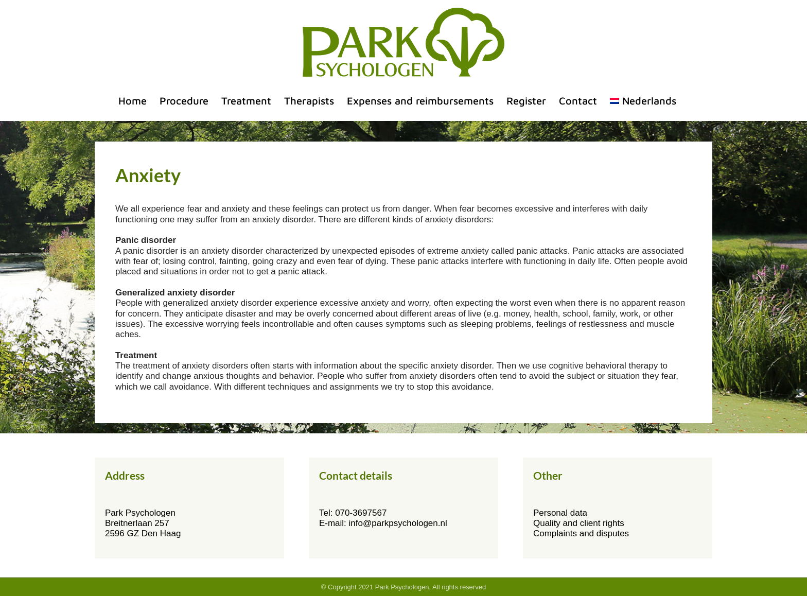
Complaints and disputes (581, 533)
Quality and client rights (578, 523)
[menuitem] (643, 100)
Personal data (560, 513)
